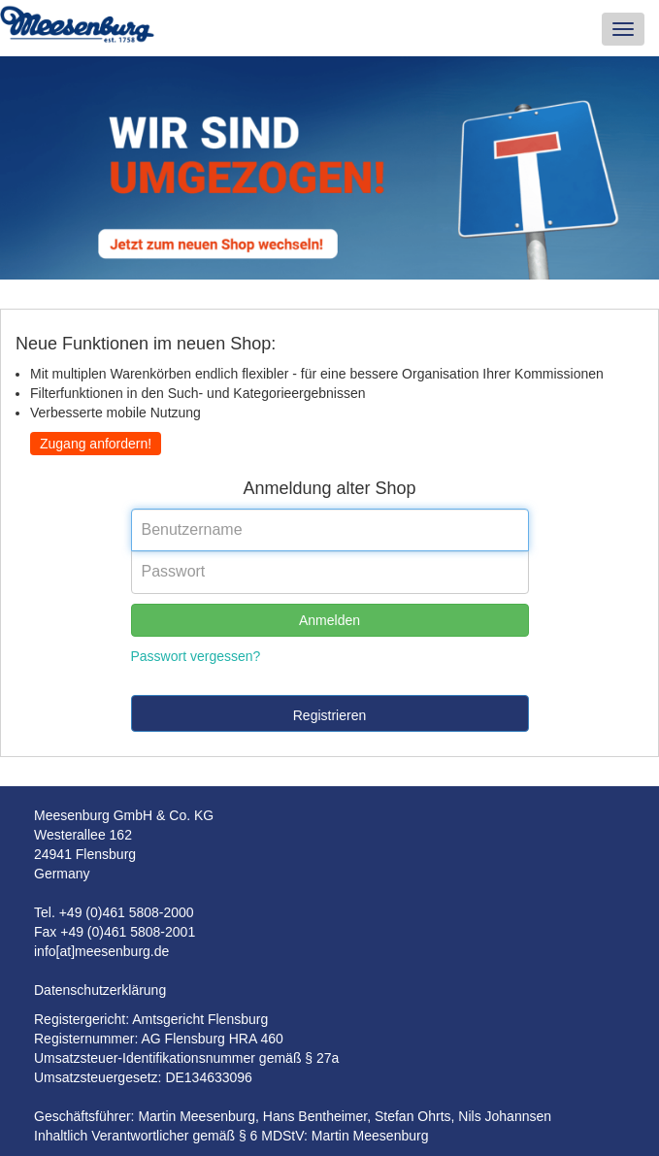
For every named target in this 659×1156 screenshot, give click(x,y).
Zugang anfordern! (95, 443)
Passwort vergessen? (196, 656)
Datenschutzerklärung (100, 990)
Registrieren (329, 715)
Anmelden (329, 620)
